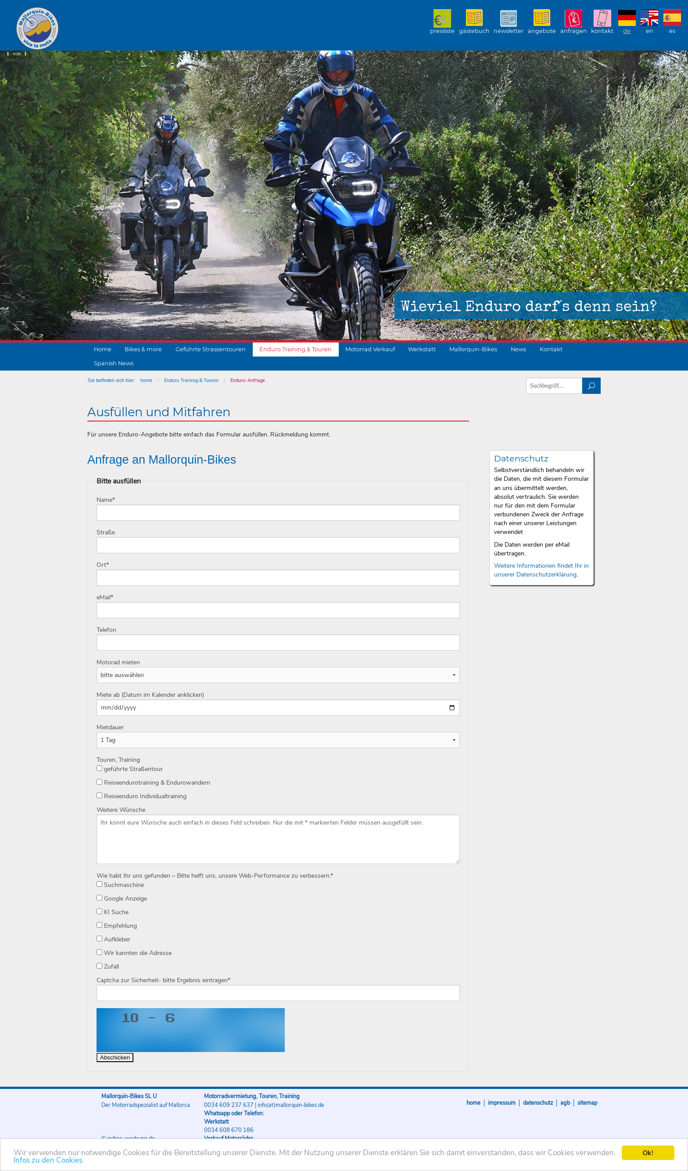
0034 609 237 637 (656, 40)
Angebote (542, 31)
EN (649, 31)
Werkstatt (422, 349)
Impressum (502, 1102)
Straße (106, 532)
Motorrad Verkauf (370, 349)
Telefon (106, 630)
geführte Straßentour (130, 769)
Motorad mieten (118, 662)
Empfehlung (117, 926)
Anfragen (573, 31)
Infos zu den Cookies (48, 1161)
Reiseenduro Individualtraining (141, 796)
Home (102, 349)
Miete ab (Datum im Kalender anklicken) (150, 695)
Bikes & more (143, 349)
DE (627, 31)
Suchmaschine (120, 885)
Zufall (108, 966)
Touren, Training (118, 760)
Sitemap (587, 1102)
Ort (103, 565)
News (518, 349)
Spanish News (113, 363)
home (146, 380)
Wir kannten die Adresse (134, 953)
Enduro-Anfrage (247, 380)
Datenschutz (538, 1102)
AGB (565, 1102)
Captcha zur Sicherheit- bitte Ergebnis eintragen (163, 980)
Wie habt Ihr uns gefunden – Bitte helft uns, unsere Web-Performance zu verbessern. (215, 876)
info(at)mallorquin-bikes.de (291, 1105)
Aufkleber (113, 939)
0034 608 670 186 (229, 1130)
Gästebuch (474, 31)
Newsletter (508, 31)
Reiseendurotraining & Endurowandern (153, 782)
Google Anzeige (122, 898)
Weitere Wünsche (121, 810)
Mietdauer (110, 727)
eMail (105, 597)
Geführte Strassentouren (211, 349)
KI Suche (113, 912)
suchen (591, 386)
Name (106, 500)
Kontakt (602, 31)
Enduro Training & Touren (295, 349)
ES (672, 31)
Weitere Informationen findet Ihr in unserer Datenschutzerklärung (541, 570)
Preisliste (442, 31)
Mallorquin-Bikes (88, 29)
